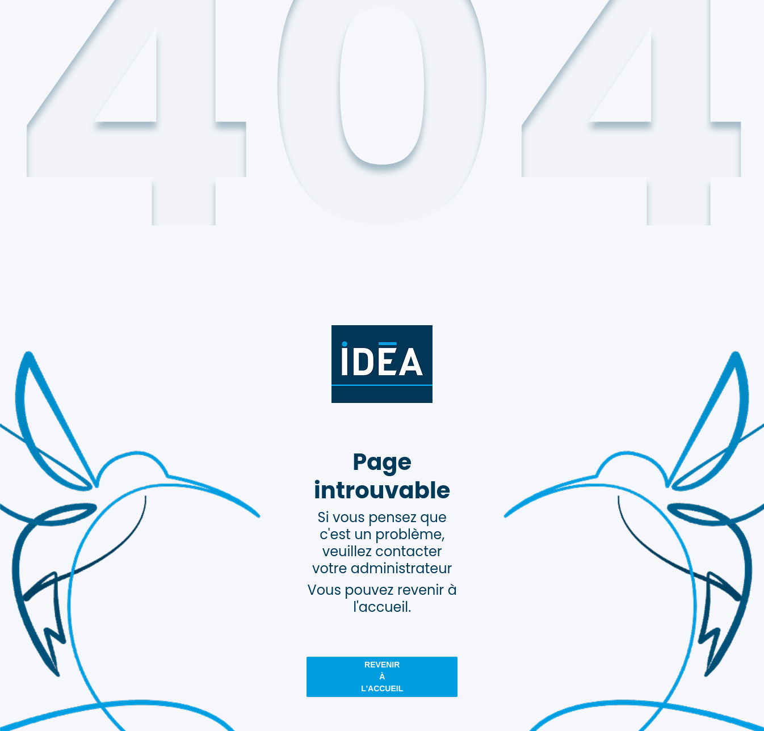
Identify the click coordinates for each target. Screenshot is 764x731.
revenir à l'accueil (382, 676)
